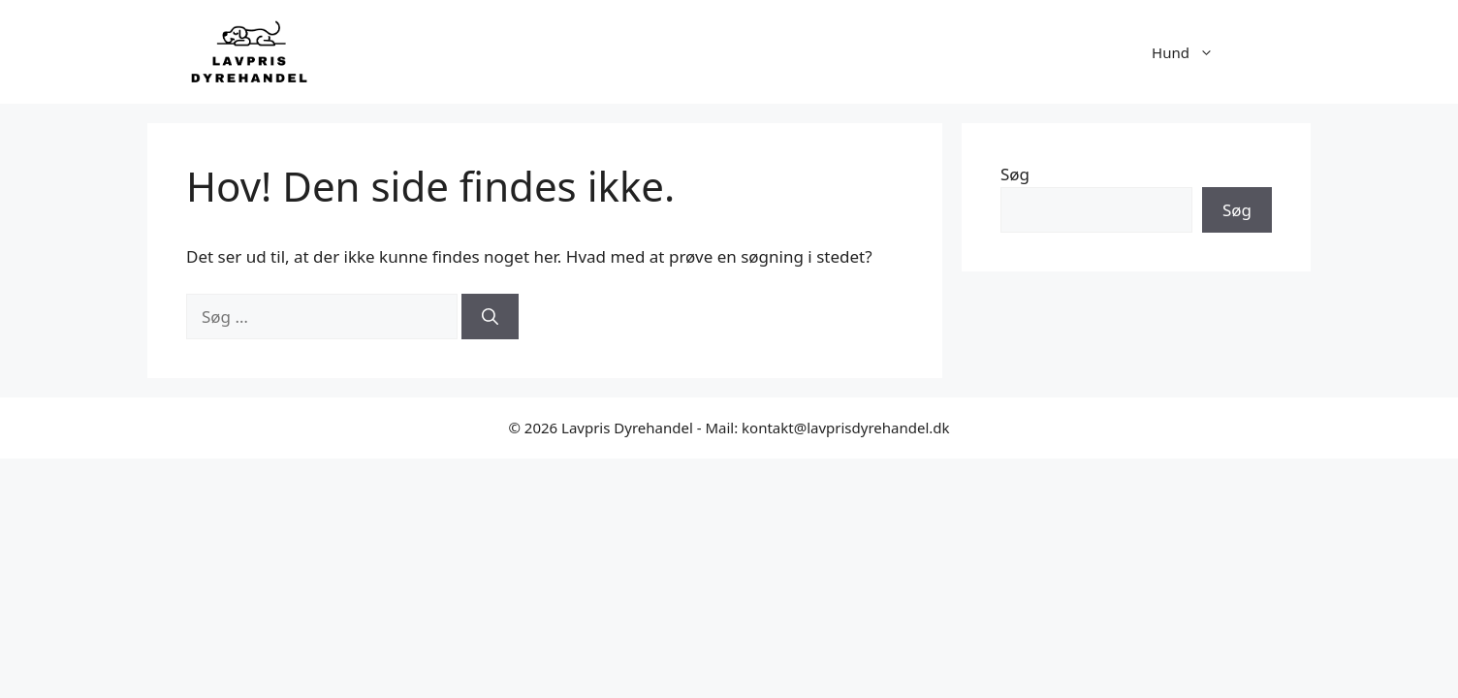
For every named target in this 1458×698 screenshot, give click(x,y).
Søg (1015, 174)
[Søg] (490, 317)
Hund (1192, 52)
